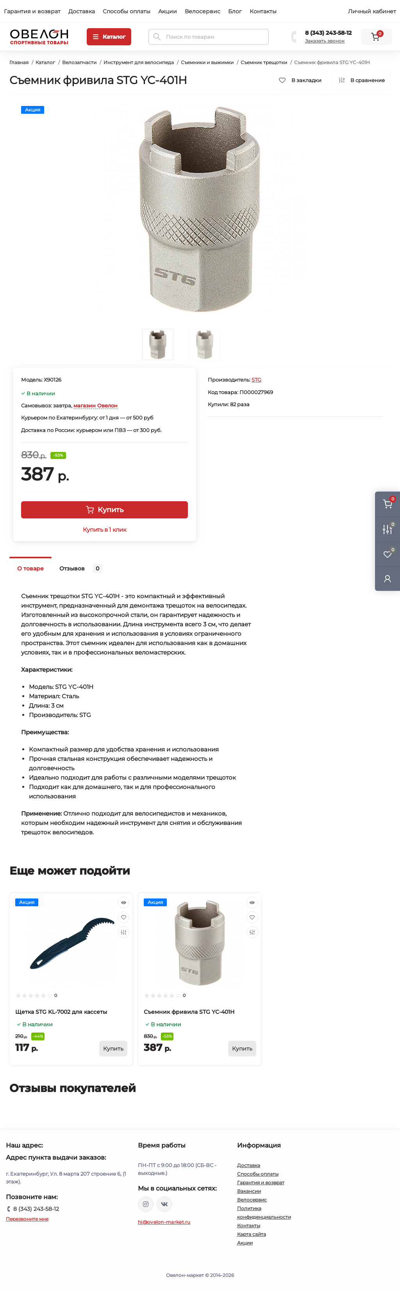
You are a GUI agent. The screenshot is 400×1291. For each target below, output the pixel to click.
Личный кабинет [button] (372, 11)
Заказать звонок (325, 41)
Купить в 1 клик (104, 529)
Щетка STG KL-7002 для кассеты (61, 1011)
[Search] (157, 37)
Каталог (45, 62)
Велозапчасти (79, 62)
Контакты (263, 11)
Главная (19, 62)
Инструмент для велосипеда (139, 62)
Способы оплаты (126, 11)
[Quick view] (123, 902)
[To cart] (113, 1048)
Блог (235, 11)
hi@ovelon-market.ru (164, 1222)
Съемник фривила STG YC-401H (189, 1011)
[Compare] (123, 932)
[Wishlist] (123, 917)
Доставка (81, 11)
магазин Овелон (95, 405)
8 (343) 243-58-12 (328, 32)
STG (256, 380)
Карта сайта (251, 1234)
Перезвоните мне (27, 1219)
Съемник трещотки (264, 62)
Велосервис (202, 11)
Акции (167, 11)
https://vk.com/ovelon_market (164, 1204)
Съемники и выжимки (207, 62)
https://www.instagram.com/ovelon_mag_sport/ (145, 1204)
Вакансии (249, 1191)
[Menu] (109, 36)
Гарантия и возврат (32, 11)
